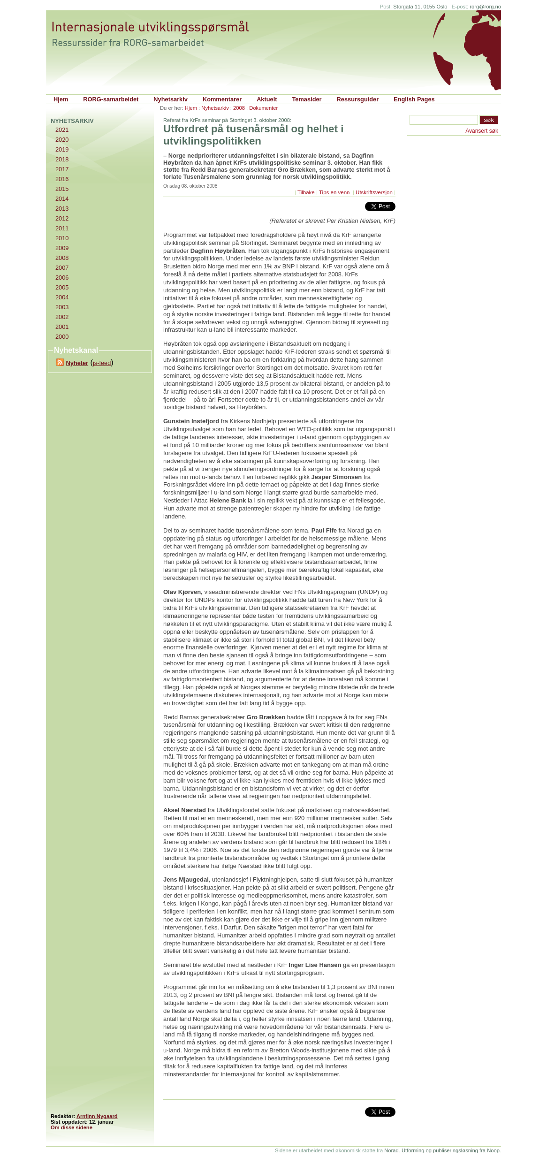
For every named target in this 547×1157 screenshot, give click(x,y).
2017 (61, 169)
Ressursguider (358, 99)
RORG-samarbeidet (110, 99)
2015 (61, 188)
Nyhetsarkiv (170, 99)
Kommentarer (222, 99)
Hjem (60, 99)
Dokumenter (263, 108)
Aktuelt (267, 99)
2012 (61, 218)
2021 (61, 129)
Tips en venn (335, 192)
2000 (61, 336)
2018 (61, 159)
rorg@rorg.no (485, 6)
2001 (61, 326)
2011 (61, 228)
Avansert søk (481, 131)
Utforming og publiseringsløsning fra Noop (451, 1150)
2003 (61, 307)
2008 (239, 108)
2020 (61, 139)
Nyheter (77, 362)
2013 (61, 208)
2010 (61, 238)
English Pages (414, 99)
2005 (61, 287)
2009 (61, 247)
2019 (61, 149)
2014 (61, 198)
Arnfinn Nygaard (97, 1116)
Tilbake (306, 192)
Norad (391, 1150)
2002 (61, 316)
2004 (61, 297)
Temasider (307, 99)
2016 (61, 179)
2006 (61, 277)
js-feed (102, 362)
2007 (61, 267)
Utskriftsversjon (374, 192)
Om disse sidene (71, 1127)
